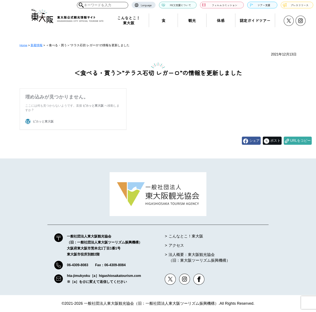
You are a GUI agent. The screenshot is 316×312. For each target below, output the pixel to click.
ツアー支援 (263, 5)
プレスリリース (300, 5)
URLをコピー (300, 140)
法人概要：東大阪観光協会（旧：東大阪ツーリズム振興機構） (199, 257)
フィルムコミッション (224, 5)
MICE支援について (180, 5)
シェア (254, 140)
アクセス (176, 245)
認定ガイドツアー (255, 20)
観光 (192, 20)
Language (146, 5)
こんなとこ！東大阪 (128, 20)
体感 (221, 20)
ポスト (275, 140)
